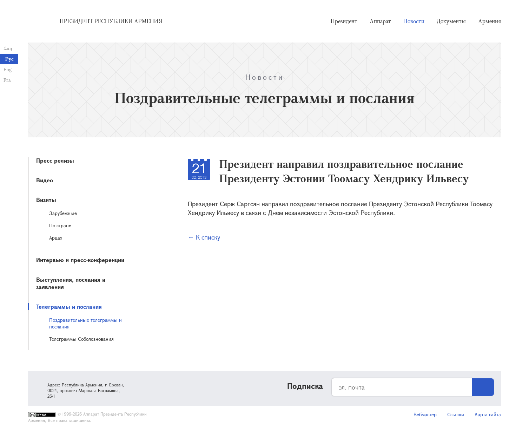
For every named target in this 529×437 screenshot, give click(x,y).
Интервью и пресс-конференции (80, 259)
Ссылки (455, 414)
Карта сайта (488, 414)
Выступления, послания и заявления (70, 283)
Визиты (46, 199)
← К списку (204, 237)
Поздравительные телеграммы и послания (85, 323)
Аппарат (380, 21)
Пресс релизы (55, 160)
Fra (7, 80)
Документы (451, 21)
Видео (44, 180)
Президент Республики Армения (111, 21)
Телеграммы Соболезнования (81, 338)
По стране (60, 225)
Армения (489, 21)
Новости (413, 21)
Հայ (8, 48)
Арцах (55, 237)
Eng (8, 69)
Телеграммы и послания (69, 306)
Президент (344, 21)
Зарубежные (63, 213)
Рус (9, 59)
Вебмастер (425, 414)
